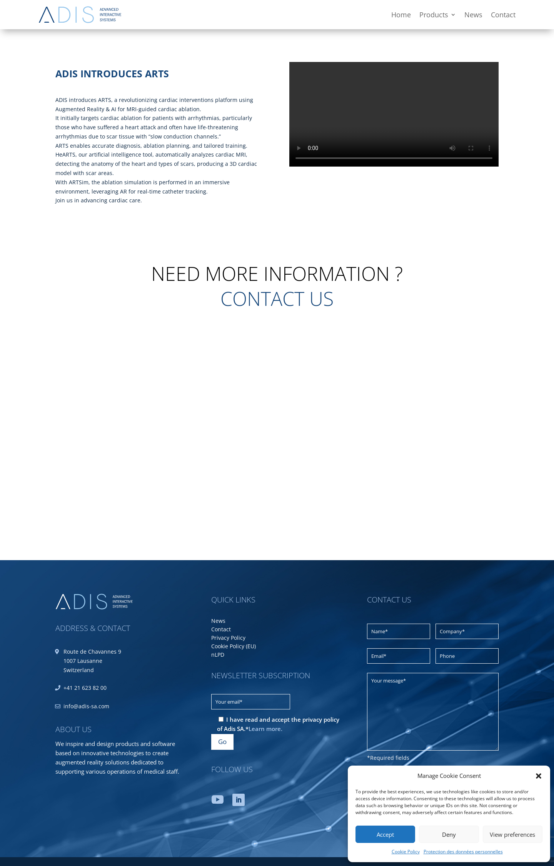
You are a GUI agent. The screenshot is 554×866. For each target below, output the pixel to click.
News (473, 14)
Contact (503, 14)
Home (401, 14)
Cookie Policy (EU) (233, 647)
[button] (538, 776)
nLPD (217, 655)
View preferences (512, 834)
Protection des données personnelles (463, 851)
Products (433, 14)
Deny (449, 834)
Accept (385, 834)
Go (222, 741)
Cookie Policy (406, 851)
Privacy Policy (228, 638)
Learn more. (265, 729)
